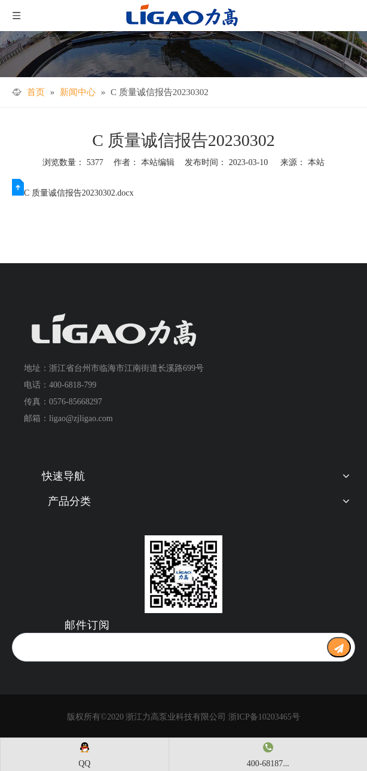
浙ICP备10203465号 (264, 716)
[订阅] (339, 647)
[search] (166, 647)
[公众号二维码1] (183, 574)
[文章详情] (183, 54)
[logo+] (113, 330)
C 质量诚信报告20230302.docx (79, 192)
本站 (316, 162)
